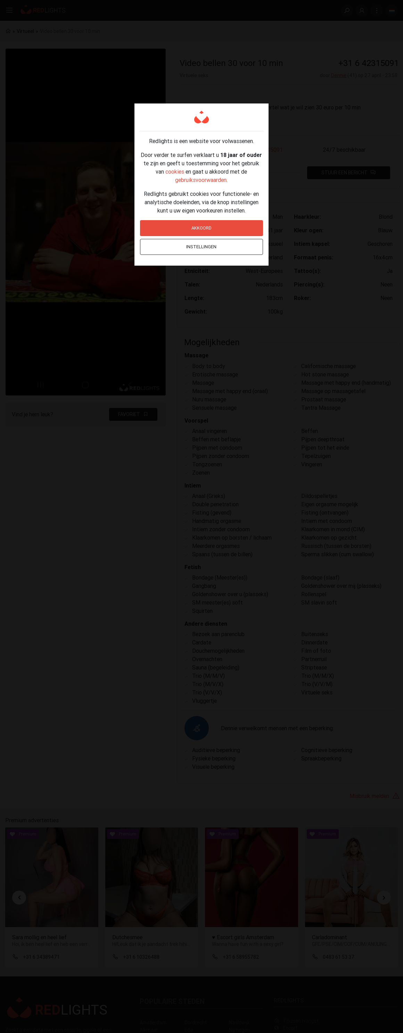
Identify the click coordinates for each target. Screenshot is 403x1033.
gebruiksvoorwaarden (201, 179)
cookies (174, 171)
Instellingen (201, 247)
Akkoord (201, 228)
